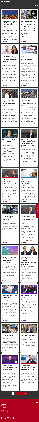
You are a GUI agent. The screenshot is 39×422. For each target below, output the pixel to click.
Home (2, 5)
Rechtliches (3, 405)
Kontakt (3, 402)
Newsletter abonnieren (31, 403)
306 (22, 393)
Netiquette (3, 407)
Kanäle (5, 5)
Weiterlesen (5, 41)
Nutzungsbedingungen (6, 408)
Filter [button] (36, 5)
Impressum (3, 404)
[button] (37, 1)
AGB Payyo (3, 410)
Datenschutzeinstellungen (7, 411)
